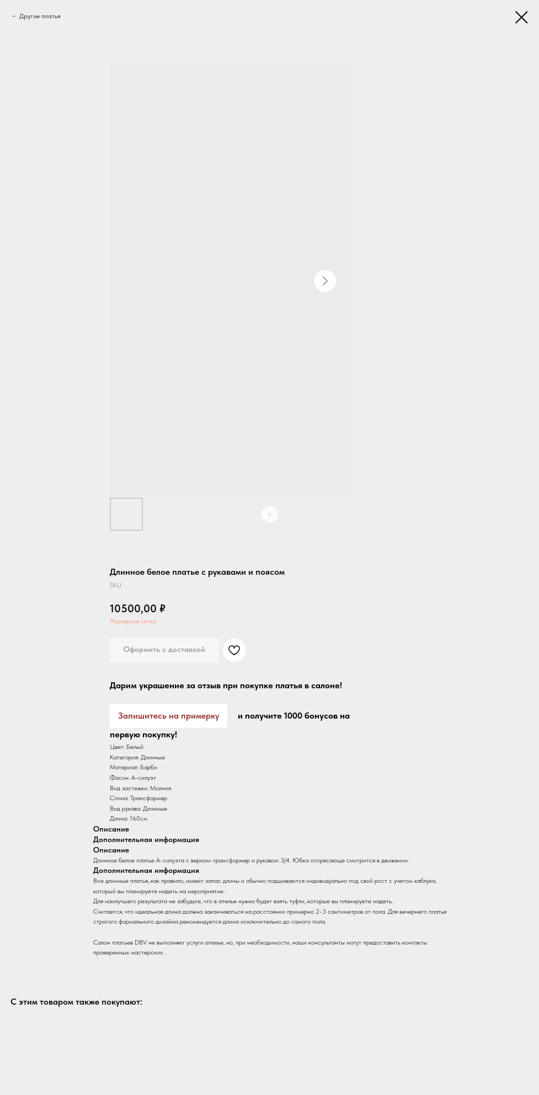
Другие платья (40, 16)
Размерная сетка (133, 621)
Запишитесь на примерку (168, 715)
